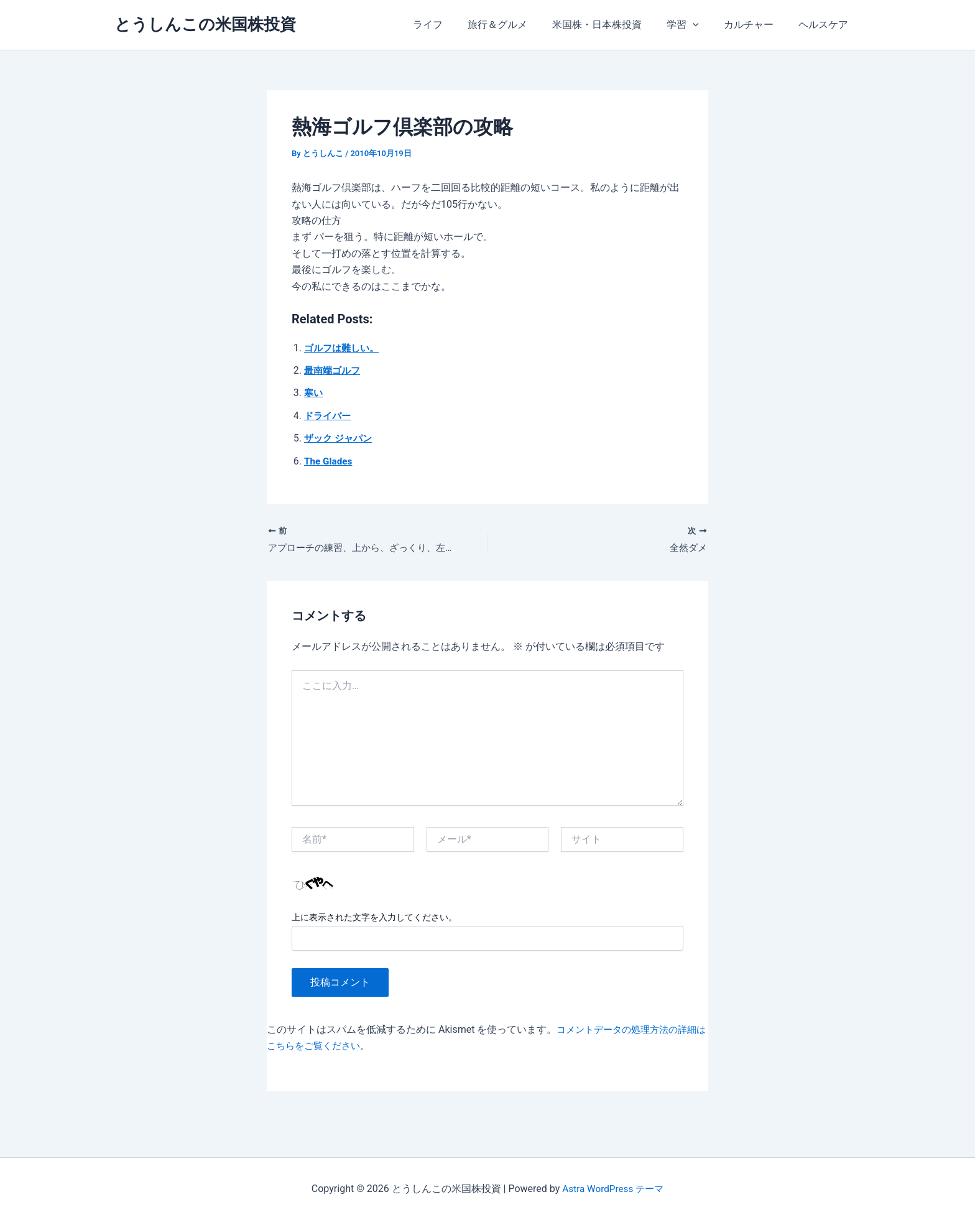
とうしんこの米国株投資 (205, 24)
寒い (314, 393)
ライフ (455, 24)
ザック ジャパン (340, 438)
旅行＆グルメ (520, 24)
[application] (705, 25)
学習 (695, 25)
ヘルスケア (826, 24)
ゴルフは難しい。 (344, 348)
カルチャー (756, 24)
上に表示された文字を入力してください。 (374, 918)
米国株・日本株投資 (614, 24)
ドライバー (329, 416)
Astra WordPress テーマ (613, 1189)
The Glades (329, 461)
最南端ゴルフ (334, 370)
